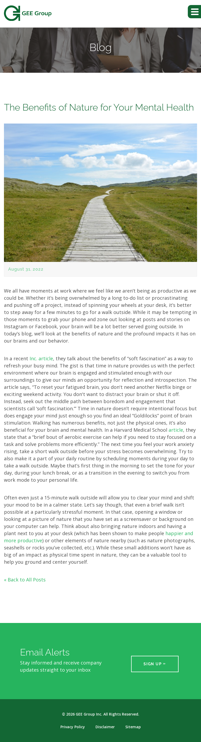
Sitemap (133, 727)
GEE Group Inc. (89, 714)
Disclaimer (105, 727)
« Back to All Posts (25, 579)
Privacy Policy (72, 727)
